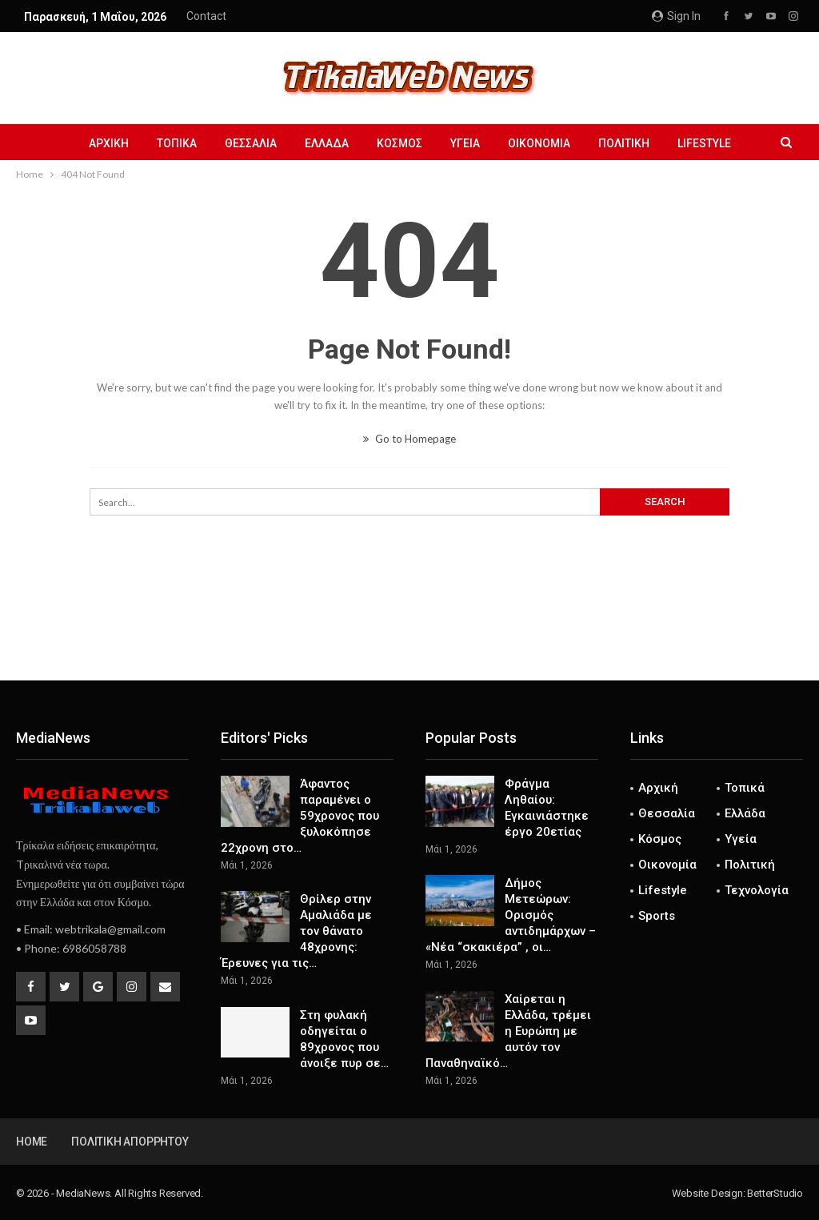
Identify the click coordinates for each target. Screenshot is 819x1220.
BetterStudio (775, 1193)
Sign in (676, 16)
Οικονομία (539, 143)
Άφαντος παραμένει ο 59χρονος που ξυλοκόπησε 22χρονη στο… (300, 816)
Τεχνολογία (757, 890)
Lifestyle (704, 143)
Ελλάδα (327, 143)
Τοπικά (177, 143)
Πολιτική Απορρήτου (129, 1141)
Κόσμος (399, 143)
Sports (656, 916)
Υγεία (465, 143)
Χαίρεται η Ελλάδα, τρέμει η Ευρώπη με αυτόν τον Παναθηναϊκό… (508, 1031)
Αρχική (109, 143)
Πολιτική (623, 143)
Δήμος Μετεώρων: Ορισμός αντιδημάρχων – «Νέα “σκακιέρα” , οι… (510, 915)
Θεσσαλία (251, 143)
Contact (206, 16)
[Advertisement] (409, 628)
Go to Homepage (409, 438)
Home (31, 1141)
